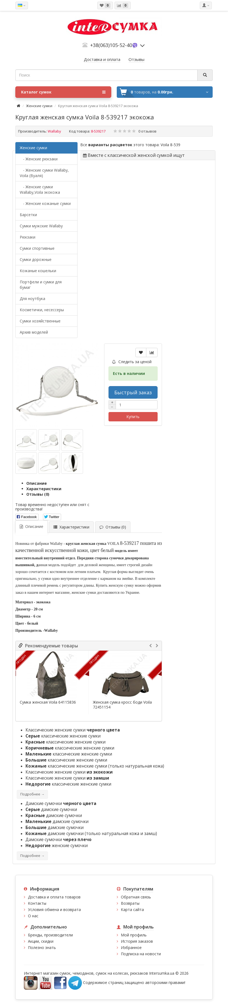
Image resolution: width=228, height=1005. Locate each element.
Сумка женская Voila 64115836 (48, 702)
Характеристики (43, 488)
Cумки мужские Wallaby (41, 225)
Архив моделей (34, 332)
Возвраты (130, 903)
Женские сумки (39, 105)
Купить (132, 416)
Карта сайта (132, 909)
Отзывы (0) (37, 494)
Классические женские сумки (72, 730)
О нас (33, 915)
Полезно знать (42, 947)
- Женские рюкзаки (39, 158)
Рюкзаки (27, 237)
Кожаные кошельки (38, 270)
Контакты (37, 903)
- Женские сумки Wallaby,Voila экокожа (40, 189)
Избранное (131, 947)
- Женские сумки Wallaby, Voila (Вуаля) (44, 173)
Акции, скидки (40, 941)
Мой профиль (134, 935)
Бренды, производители (50, 935)
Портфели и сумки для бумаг (41, 284)
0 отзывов (147, 131)
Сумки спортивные (37, 248)
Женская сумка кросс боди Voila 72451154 (122, 705)
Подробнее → (32, 794)
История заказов (137, 941)
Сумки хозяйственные (40, 321)
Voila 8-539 (170, 144)
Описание (36, 483)
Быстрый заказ (133, 392)
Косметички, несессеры (42, 309)
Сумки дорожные (36, 259)
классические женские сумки (63, 736)
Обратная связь (136, 897)
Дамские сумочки (60, 803)
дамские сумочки (51, 809)
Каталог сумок (63, 92)
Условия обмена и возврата (54, 909)
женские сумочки (56, 845)
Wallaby (54, 131)
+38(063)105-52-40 (111, 45)
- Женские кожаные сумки (45, 203)
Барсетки (28, 214)
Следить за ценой (132, 361)
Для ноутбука (32, 298)
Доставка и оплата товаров (54, 897)
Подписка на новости (141, 953)
